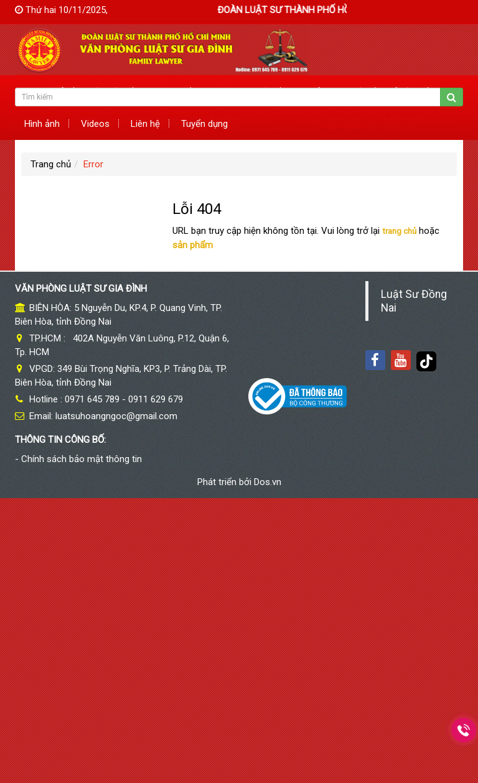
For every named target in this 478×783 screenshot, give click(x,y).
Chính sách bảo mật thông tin (81, 459)
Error (93, 164)
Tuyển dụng (204, 123)
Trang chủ (50, 164)
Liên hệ (145, 123)
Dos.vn (267, 482)
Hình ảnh (42, 123)
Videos (95, 123)
